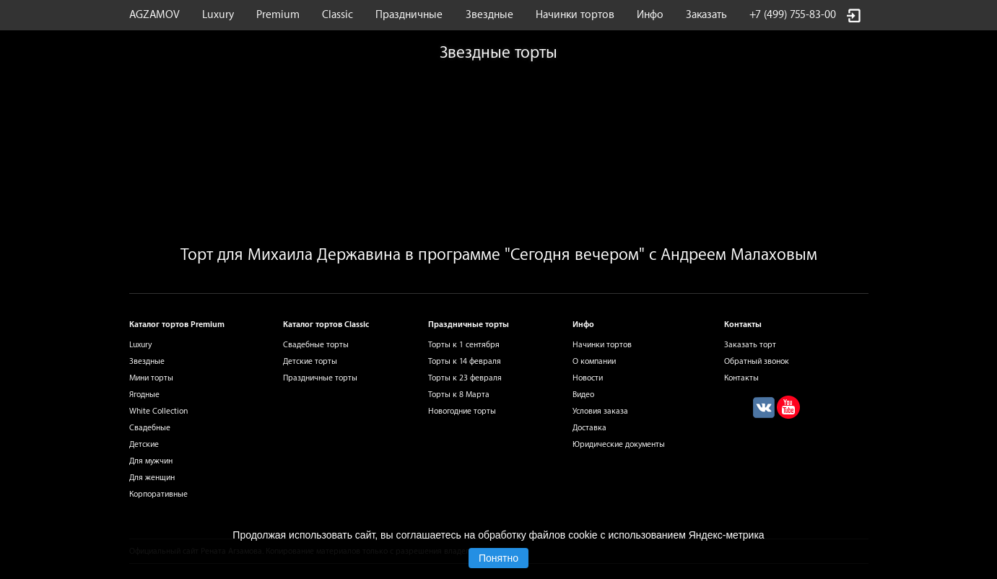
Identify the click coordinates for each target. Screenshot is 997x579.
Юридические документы (618, 444)
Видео (583, 394)
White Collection (158, 411)
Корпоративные (158, 494)
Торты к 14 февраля (464, 361)
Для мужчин (151, 461)
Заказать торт (750, 344)
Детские (144, 444)
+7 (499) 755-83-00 (792, 15)
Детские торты (310, 361)
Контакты (741, 378)
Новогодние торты (462, 411)
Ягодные (144, 394)
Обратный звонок (756, 361)
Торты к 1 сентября (464, 344)
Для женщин (152, 477)
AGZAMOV (154, 15)
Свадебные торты (316, 344)
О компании (594, 361)
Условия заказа (600, 411)
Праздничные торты (320, 378)
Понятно (498, 558)
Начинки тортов (575, 15)
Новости (587, 378)
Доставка (589, 427)
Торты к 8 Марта (458, 394)
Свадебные (149, 427)
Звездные (489, 15)
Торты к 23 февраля (465, 378)
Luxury (218, 15)
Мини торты (151, 378)
